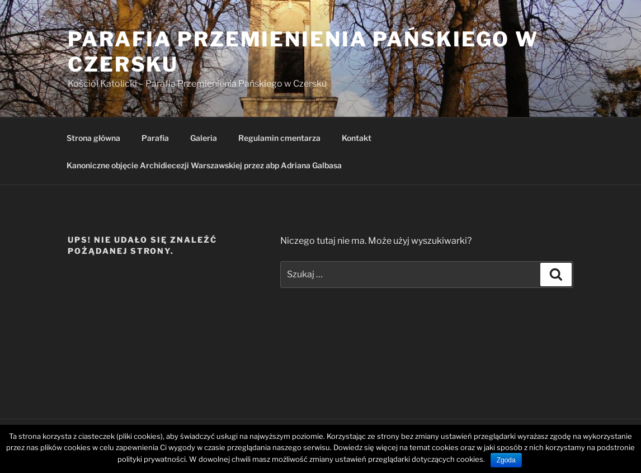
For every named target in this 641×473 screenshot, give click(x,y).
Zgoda (506, 460)
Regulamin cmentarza (279, 138)
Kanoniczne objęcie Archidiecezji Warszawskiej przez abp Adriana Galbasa (204, 165)
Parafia (155, 138)
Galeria (203, 138)
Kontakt (356, 138)
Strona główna (93, 138)
